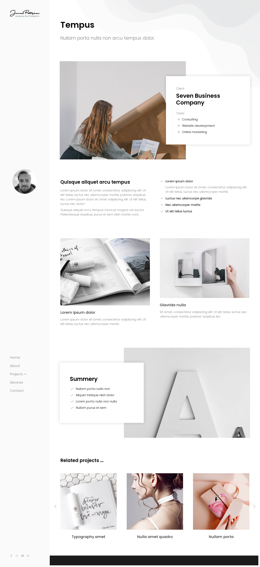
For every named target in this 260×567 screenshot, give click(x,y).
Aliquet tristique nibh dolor (95, 395)
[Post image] (88, 501)
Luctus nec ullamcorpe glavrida (188, 198)
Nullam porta (221, 536)
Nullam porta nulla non (93, 389)
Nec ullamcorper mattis (182, 205)
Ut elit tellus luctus (178, 211)
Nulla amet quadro (155, 536)
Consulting (190, 119)
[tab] (204, 181)
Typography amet (88, 536)
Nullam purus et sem (91, 408)
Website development (198, 126)
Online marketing (194, 132)
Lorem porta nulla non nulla (96, 401)
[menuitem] (25, 357)
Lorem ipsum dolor (179, 181)
